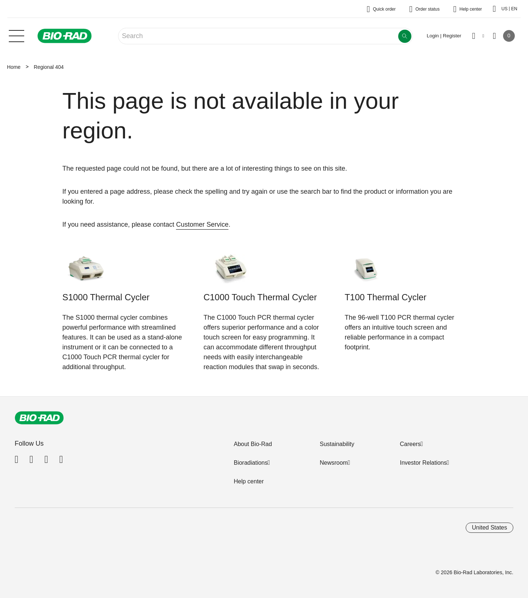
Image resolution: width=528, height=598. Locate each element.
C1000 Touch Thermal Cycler (260, 297)
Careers (410, 444)
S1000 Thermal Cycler (106, 297)
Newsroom (334, 463)
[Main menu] (16, 35)
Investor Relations (423, 463)
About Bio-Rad (253, 444)
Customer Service (202, 224)
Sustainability (337, 444)
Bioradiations (251, 463)
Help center (249, 481)
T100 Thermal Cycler (385, 297)
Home (14, 67)
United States (489, 527)
